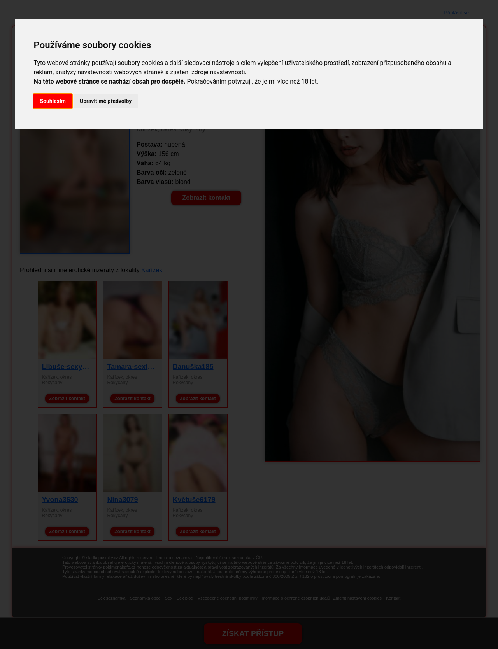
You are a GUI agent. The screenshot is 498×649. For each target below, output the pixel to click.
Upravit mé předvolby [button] (106, 101)
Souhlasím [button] (53, 101)
